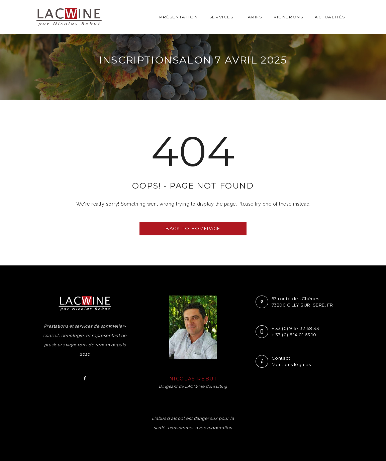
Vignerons (288, 16)
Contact (281, 358)
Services (221, 16)
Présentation (178, 16)
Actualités (330, 16)
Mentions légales (291, 364)
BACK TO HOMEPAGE (193, 228)
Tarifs (253, 16)
